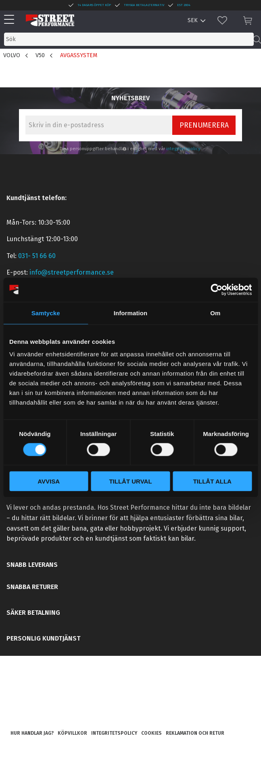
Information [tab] (131, 312)
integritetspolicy (183, 148)
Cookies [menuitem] (151, 733)
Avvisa (49, 481)
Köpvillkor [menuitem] (72, 733)
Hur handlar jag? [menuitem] (32, 733)
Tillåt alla (212, 481)
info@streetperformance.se (71, 272)
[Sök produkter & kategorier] (129, 39)
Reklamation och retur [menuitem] (195, 733)
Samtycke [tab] (45, 312)
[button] (11, 20)
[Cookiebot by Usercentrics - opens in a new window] (216, 289)
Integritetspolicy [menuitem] (114, 733)
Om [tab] (215, 312)
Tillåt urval (130, 481)
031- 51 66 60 (37, 256)
